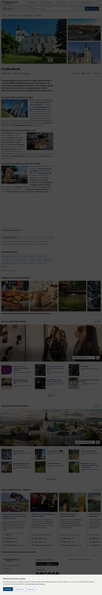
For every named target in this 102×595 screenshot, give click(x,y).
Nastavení (31, 589)
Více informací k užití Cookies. (35, 584)
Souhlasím (8, 589)
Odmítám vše (19, 589)
